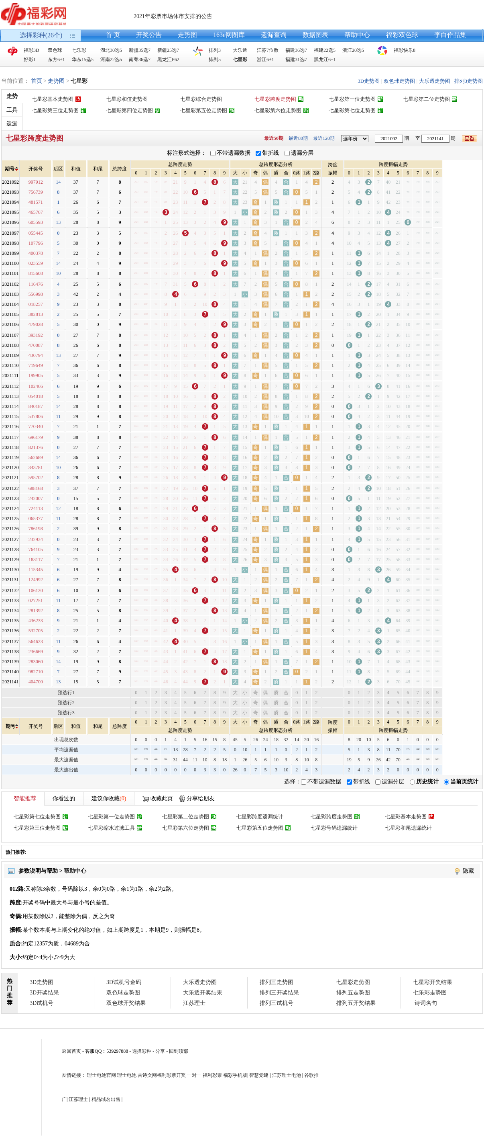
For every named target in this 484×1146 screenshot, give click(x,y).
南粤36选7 (139, 59)
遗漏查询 (274, 34)
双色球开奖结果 (126, 1003)
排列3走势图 (468, 81)
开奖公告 (149, 34)
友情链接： (74, 1075)
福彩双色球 (402, 34)
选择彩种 (141, 1051)
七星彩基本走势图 (52, 99)
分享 (160, 1051)
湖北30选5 (111, 50)
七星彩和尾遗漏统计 (408, 828)
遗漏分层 (302, 153)
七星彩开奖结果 (432, 982)
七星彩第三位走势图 (55, 110)
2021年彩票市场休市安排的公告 (173, 16)
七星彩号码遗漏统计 (334, 828)
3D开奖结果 (44, 993)
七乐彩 (79, 50)
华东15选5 (83, 59)
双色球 (55, 50)
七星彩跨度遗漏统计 (259, 817)
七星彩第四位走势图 (129, 110)
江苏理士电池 (286, 1075)
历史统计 (427, 782)
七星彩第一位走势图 (352, 99)
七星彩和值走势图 (127, 99)
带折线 (270, 153)
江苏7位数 (268, 50)
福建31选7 (296, 59)
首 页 (113, 34)
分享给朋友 (201, 798)
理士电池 (126, 1075)
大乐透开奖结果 (202, 993)
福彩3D (31, 50)
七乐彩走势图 (430, 993)
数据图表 (315, 34)
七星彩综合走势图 (201, 99)
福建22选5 (325, 50)
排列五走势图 (353, 993)
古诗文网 (147, 1075)
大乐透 (240, 50)
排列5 (215, 59)
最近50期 (273, 138)
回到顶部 (178, 1051)
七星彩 (240, 59)
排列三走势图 (276, 982)
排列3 (215, 50)
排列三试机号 (276, 1003)
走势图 (187, 34)
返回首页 (71, 1051)
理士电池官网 (101, 1075)
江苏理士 (194, 1003)
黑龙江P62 (168, 59)
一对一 (194, 1075)
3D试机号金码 (123, 982)
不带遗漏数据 (233, 153)
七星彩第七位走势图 (352, 110)
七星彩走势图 (353, 982)
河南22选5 (111, 59)
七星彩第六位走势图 (277, 110)
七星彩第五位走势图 (203, 110)
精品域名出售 (106, 1099)
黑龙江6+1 (325, 59)
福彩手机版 (235, 1075)
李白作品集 (450, 34)
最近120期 (324, 138)
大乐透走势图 (434, 81)
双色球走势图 (399, 81)
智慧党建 (258, 1075)
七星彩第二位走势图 (426, 99)
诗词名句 (426, 1003)
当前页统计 (464, 782)
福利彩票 (212, 1075)
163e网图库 (229, 34)
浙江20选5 (353, 50)
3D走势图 (369, 81)
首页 (36, 81)
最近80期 (298, 138)
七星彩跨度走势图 (275, 99)
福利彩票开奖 (171, 1075)
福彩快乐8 (404, 50)
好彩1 (30, 59)
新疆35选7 (139, 50)
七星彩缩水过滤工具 (111, 828)
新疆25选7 (168, 50)
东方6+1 (56, 59)
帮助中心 (357, 34)
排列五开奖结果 (356, 1003)
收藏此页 (161, 798)
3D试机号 (41, 1003)
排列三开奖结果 (279, 993)
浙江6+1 (265, 59)
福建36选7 (296, 50)
